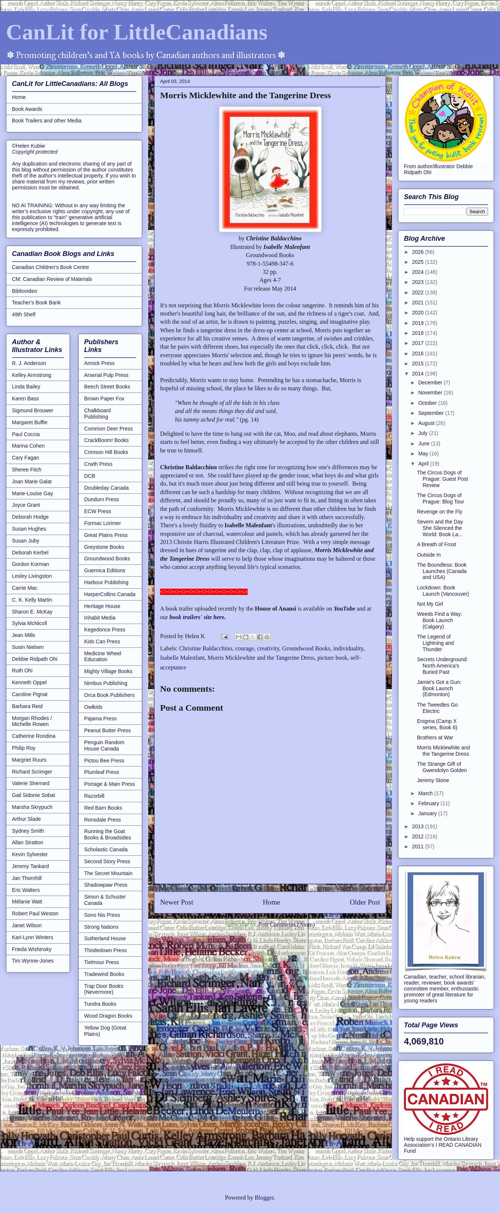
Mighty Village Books (108, 671)
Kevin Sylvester (30, 854)
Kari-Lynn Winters (32, 937)
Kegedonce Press (104, 630)
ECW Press (97, 511)
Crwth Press (98, 464)
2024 (418, 272)
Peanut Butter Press (107, 730)
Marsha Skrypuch (32, 807)
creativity (268, 648)
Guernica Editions (104, 570)
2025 (418, 262)
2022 (418, 292)
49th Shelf (23, 314)
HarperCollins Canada (110, 594)
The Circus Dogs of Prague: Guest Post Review (442, 479)
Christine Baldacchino (205, 648)
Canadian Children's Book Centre (50, 267)
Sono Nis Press (102, 915)
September (431, 413)
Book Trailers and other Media (47, 121)
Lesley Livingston (32, 576)
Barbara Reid (27, 706)
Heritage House (102, 606)
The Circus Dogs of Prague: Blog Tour (440, 498)
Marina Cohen (28, 446)
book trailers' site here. (197, 617)
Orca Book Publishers (109, 695)
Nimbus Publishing (105, 683)
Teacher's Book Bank (36, 302)
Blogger (264, 1197)
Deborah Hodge (30, 517)
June (424, 444)
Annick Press (99, 363)
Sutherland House (105, 938)
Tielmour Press (101, 962)
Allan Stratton (27, 842)
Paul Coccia (26, 434)
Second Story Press (107, 861)
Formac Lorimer (102, 523)
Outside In (429, 555)
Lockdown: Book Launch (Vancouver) (443, 591)
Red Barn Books (103, 808)
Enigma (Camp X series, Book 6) (437, 724)
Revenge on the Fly (439, 512)
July (423, 433)
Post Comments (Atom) (286, 924)
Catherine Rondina (33, 736)
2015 (418, 364)
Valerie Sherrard (31, 783)
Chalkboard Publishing (97, 413)
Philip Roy (23, 748)
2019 (418, 323)
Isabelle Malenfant (182, 657)
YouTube (344, 608)
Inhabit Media (99, 618)
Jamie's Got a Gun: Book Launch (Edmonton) (439, 688)
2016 (418, 353)
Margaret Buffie (29, 422)
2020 (418, 313)
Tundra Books (100, 1004)
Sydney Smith (28, 831)
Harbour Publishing (106, 582)
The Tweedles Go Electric (437, 708)
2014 (418, 374)
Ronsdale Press (102, 820)
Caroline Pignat (30, 694)
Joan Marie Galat (32, 481)
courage (244, 648)
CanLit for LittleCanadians (136, 32)
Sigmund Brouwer (32, 410)
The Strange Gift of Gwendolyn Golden (442, 767)
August (427, 423)
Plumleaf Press (101, 772)
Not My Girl (430, 604)
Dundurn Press (101, 499)
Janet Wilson (27, 925)
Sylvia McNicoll (29, 623)
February (429, 803)
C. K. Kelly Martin (32, 600)
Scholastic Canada (106, 849)
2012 (418, 836)
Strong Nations (101, 927)
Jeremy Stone (433, 780)
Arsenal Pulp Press (106, 375)
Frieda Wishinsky (32, 949)
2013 (418, 826)
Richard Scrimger (32, 772)
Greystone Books (104, 547)
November (430, 393)
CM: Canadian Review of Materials (52, 279)
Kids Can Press (102, 641)
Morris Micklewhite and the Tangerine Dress (261, 657)
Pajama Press (100, 718)
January (428, 813)
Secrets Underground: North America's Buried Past (442, 665)
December (430, 382)
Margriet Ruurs (29, 760)
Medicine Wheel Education (102, 656)
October (428, 403)
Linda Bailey (26, 387)
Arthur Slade (26, 819)
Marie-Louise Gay (32, 493)
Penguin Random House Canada (104, 745)
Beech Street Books (107, 387)
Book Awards (27, 109)
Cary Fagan (25, 458)
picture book (332, 657)
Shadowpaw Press (105, 885)
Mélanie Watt (27, 902)
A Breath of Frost (436, 544)
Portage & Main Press (109, 784)
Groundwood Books (306, 648)
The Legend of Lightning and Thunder (435, 643)
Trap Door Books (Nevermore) (103, 989)
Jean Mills (23, 635)
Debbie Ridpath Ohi (34, 659)
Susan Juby (25, 541)
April (424, 464)
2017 (418, 343)
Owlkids (93, 707)
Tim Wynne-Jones (33, 961)
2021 (418, 302)
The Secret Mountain (108, 873)
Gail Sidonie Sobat (33, 795)
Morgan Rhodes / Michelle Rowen (32, 721)
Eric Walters (26, 890)
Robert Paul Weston (35, 913)
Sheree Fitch (26, 470)
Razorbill (94, 796)
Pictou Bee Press (104, 761)
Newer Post (176, 902)
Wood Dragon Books (108, 1016)
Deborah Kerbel (30, 553)
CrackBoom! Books (106, 440)
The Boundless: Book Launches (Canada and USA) (441, 571)
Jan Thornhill (27, 878)
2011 (418, 846)
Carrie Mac (24, 588)
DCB (89, 476)
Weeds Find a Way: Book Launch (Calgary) (439, 620)
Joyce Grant (26, 505)
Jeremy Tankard (30, 866)
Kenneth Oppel (29, 682)
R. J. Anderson (29, 363)
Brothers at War (435, 737)
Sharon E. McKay (32, 612)
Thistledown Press (105, 950)
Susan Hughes (29, 529)
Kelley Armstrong (31, 375)
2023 (418, 282)
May (423, 454)
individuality (348, 648)
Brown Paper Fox (104, 398)
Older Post (365, 902)
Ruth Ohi (22, 670)
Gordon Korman (30, 564)
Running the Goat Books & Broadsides (107, 834)
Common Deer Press (108, 429)
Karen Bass (25, 398)
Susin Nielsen (28, 647)
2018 (418, 333)
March (426, 793)
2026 (418, 252)
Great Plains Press (106, 535)
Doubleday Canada (106, 488)
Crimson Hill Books (106, 452)
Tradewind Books (104, 974)
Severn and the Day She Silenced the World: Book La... (440, 528)
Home (271, 902)
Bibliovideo (24, 291)
